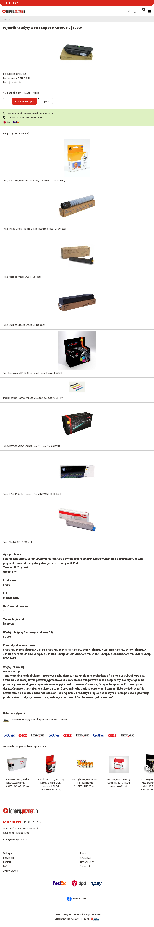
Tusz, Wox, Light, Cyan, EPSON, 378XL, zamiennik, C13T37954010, (34, 180)
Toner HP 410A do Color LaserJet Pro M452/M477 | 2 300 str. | (32, 493)
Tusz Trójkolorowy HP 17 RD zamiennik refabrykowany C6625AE (33, 372)
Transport (85, 866)
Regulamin (8, 857)
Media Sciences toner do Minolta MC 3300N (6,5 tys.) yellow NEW (33, 397)
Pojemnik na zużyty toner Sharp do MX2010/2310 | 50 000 (39, 719)
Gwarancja (85, 857)
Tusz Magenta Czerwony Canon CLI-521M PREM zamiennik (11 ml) (118, 783)
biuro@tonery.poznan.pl (14, 839)
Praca (83, 853)
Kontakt (7, 862)
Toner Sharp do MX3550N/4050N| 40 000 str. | (25, 324)
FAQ (5, 866)
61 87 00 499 (12, 3)
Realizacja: (90, 918)
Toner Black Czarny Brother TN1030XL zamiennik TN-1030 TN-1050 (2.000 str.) (16, 783)
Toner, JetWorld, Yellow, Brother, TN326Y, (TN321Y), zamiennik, (31, 445)
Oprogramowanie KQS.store (67, 918)
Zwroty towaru (10, 870)
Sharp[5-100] (20, 73)
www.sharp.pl (11, 671)
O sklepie (7, 853)
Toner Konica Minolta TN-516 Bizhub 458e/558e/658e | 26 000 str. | (34, 228)
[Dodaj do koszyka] (24, 101)
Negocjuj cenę (87, 862)
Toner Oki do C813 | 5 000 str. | (17, 541)
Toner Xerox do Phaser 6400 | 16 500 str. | (22, 276)
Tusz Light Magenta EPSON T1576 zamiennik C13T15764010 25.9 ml (84, 783)
